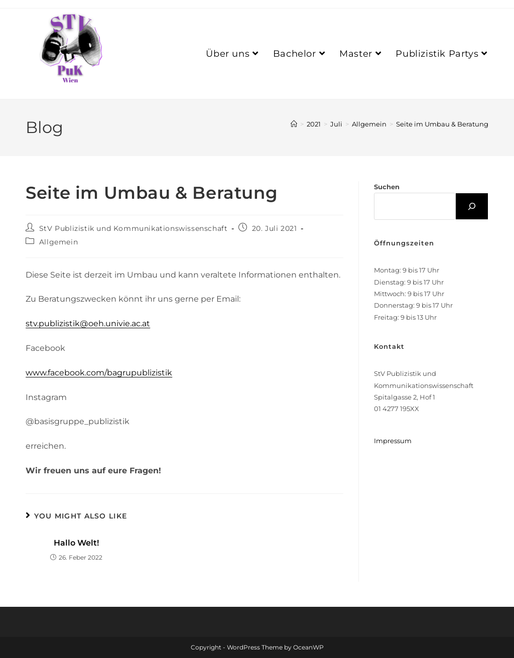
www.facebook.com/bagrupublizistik (99, 372)
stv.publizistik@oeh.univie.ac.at (88, 323)
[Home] (294, 124)
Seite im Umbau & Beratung (442, 124)
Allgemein (58, 241)
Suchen (387, 187)
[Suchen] (471, 206)
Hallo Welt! (76, 543)
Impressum (393, 441)
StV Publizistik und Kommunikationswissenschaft (133, 228)
